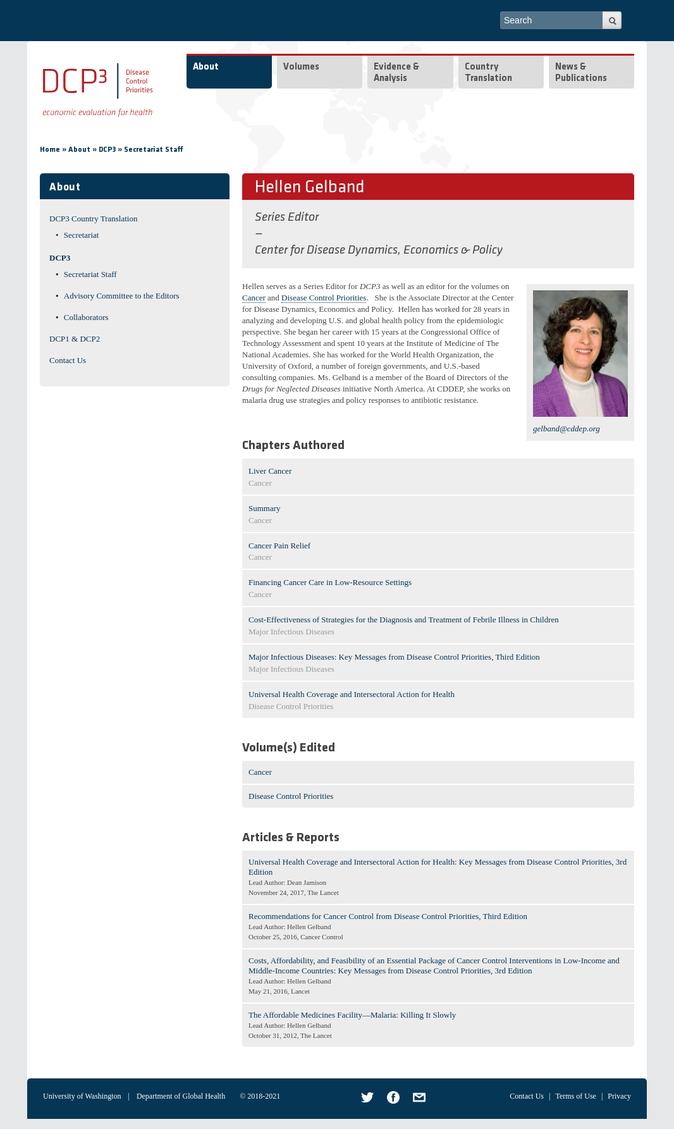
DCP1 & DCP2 (74, 338)
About (206, 67)
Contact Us (67, 360)
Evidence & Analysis (396, 73)
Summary (264, 508)
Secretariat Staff (153, 150)
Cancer (254, 297)
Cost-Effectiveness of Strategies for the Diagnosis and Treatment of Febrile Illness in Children (403, 619)
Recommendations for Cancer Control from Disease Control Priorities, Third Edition (387, 916)
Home (50, 150)
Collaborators (86, 317)
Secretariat (81, 235)
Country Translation (488, 73)
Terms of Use (575, 1096)
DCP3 (107, 150)
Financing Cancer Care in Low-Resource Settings (330, 582)
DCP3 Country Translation (93, 218)
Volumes (301, 67)
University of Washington (82, 1096)
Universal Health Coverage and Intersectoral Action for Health (351, 694)
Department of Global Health (181, 1096)
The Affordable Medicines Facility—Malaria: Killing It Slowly (352, 1015)
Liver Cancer (269, 471)
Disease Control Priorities (323, 297)
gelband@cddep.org (566, 428)
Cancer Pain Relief (279, 545)
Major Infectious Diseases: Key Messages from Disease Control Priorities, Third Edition (394, 657)
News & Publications (581, 73)
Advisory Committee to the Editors (122, 295)
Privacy (619, 1096)
